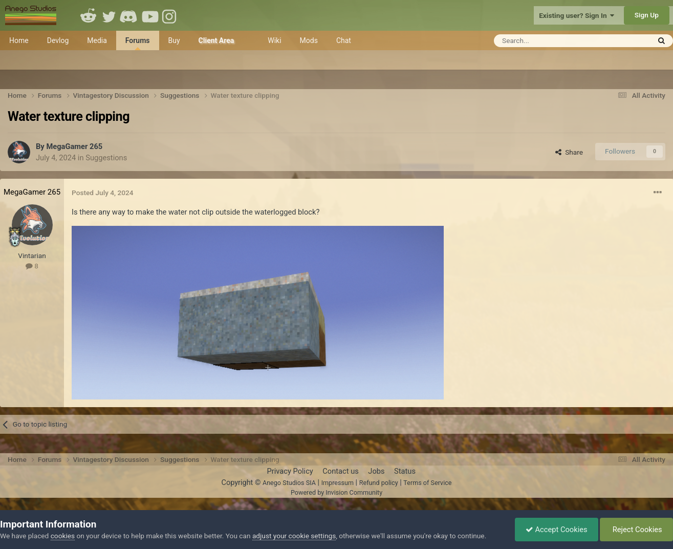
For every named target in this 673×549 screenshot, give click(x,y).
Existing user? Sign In (576, 15)
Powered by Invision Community (336, 492)
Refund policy (378, 483)
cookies (63, 536)
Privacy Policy (290, 471)
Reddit (88, 15)
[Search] (547, 40)
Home (19, 40)
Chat (343, 40)
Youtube (150, 15)
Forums (137, 43)
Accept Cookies (557, 529)
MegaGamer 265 (74, 146)
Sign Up (647, 15)
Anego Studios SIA (289, 483)
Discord (129, 15)
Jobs (376, 471)
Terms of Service (427, 483)
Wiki (274, 40)
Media (97, 40)
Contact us (340, 471)
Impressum (337, 483)
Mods (309, 40)
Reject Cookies (636, 529)
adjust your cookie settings (294, 536)
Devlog (58, 40)
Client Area (216, 40)
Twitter (109, 15)
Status (405, 471)
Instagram (170, 15)
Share (569, 152)
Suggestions (106, 157)
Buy (174, 40)
